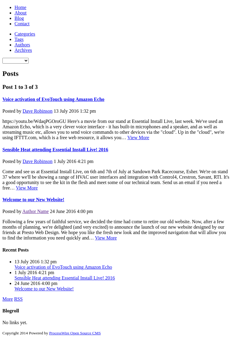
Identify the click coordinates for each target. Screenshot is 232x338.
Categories (24, 33)
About (20, 12)
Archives (23, 50)
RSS (18, 299)
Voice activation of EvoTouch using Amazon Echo (53, 99)
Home (20, 7)
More (7, 299)
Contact (22, 23)
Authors (22, 44)
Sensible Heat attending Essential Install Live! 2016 (55, 149)
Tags (19, 39)
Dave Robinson (38, 111)
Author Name (35, 211)
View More (138, 137)
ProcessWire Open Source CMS (75, 333)
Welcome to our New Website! (33, 199)
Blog (19, 18)
